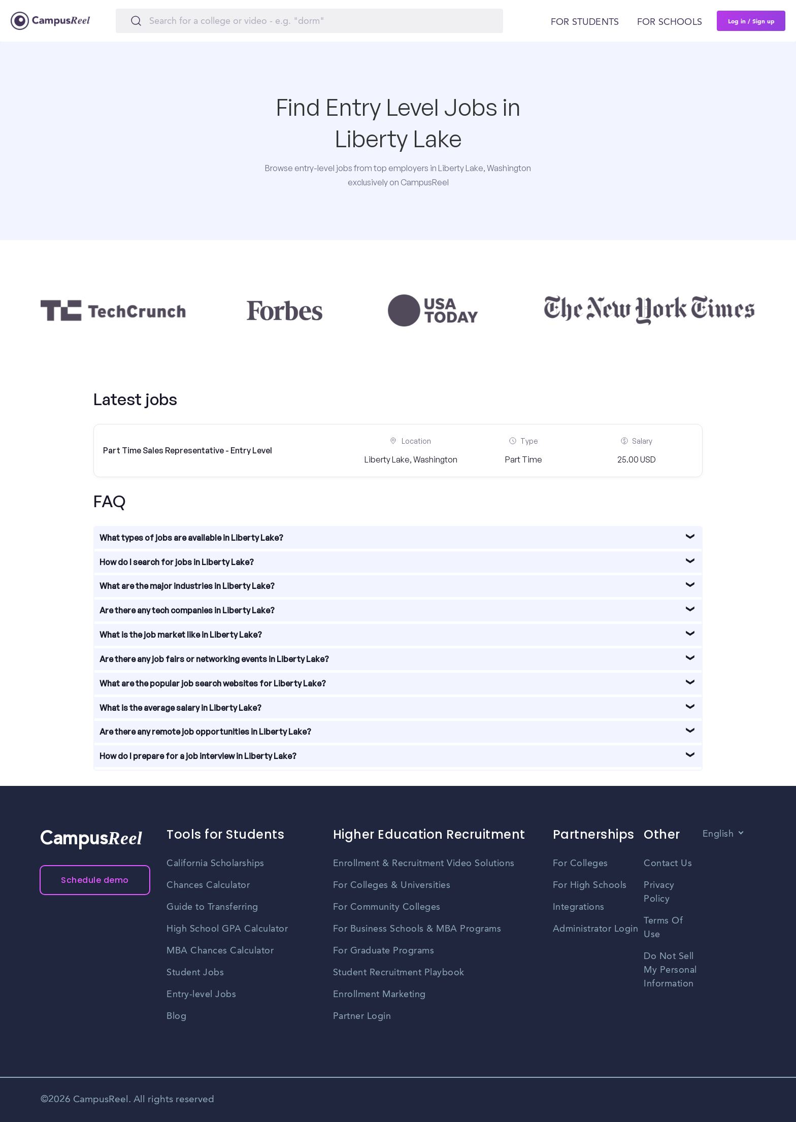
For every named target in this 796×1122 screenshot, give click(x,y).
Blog (176, 1016)
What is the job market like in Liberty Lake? (181, 635)
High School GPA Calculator (227, 929)
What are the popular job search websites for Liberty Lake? (213, 683)
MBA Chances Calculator (220, 950)
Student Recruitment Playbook (399, 972)
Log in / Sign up (751, 21)
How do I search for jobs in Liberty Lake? (177, 562)
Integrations (579, 907)
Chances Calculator (208, 885)
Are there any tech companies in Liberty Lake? (187, 610)
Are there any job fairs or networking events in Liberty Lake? (214, 659)
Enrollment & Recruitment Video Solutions (424, 863)
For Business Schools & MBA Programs (417, 929)
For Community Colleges (387, 907)
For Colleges (580, 863)
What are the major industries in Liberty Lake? (187, 586)
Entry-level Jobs (201, 994)
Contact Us (668, 863)
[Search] (309, 21)
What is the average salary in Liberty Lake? (180, 708)
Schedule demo (95, 880)
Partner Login (362, 1016)
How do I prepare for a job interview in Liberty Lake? (198, 756)
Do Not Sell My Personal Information (670, 970)
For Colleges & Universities (392, 885)
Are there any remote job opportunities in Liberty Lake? (205, 732)
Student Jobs (195, 972)
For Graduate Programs (384, 950)
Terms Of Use (663, 927)
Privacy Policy (659, 892)
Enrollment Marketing (379, 994)
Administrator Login (596, 929)
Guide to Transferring (212, 907)
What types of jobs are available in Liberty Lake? (191, 538)
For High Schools (590, 885)
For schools (669, 22)
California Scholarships (215, 863)
